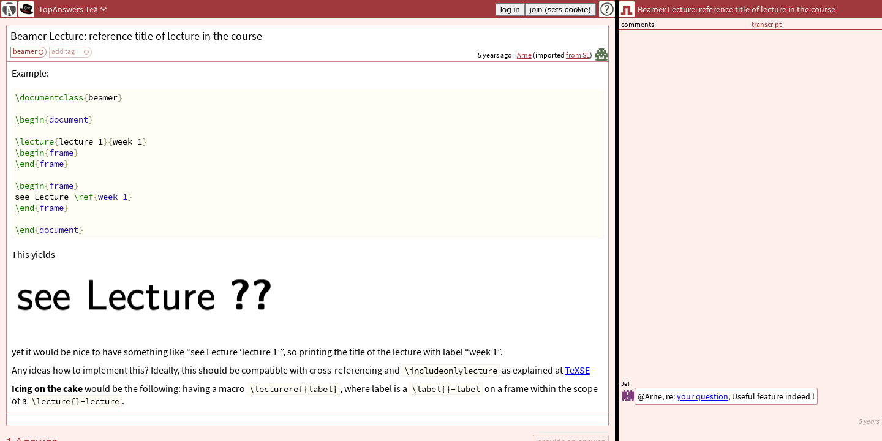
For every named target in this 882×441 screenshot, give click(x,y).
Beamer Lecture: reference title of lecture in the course (136, 36)
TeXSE (577, 370)
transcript (767, 24)
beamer (25, 51)
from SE (578, 54)
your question (702, 396)
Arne (524, 54)
